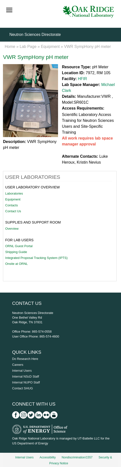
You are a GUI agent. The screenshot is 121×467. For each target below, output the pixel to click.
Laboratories (14, 193)
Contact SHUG (22, 388)
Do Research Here (25, 359)
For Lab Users (19, 240)
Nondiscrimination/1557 (77, 457)
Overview (11, 228)
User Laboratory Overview (32, 187)
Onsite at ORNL (16, 264)
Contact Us (13, 211)
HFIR (82, 79)
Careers (17, 365)
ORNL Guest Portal (18, 246)
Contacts (11, 205)
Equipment (50, 46)
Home (10, 46)
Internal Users (22, 370)
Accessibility (48, 457)
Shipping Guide (16, 252)
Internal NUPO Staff (26, 382)
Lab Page (28, 46)
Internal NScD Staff (25, 376)
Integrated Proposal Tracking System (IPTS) (36, 258)
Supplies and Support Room (33, 222)
